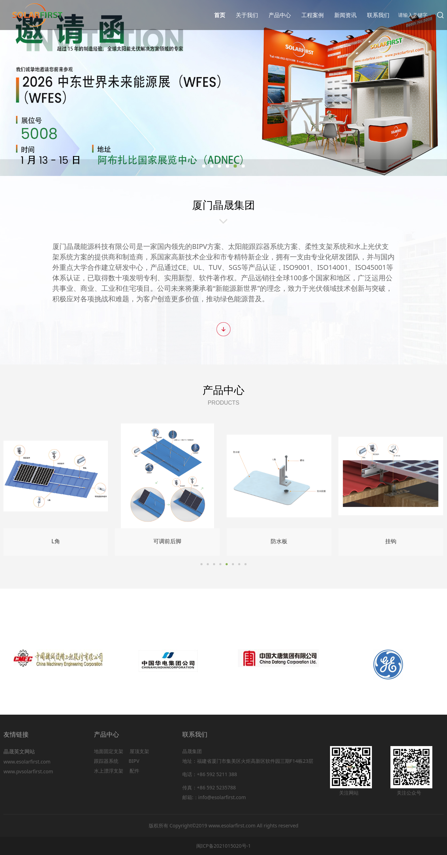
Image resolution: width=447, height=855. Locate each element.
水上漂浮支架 (109, 770)
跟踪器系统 (106, 761)
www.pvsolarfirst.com (28, 771)
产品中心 (280, 15)
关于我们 (247, 15)
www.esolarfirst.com (28, 761)
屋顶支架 (139, 751)
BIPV (134, 761)
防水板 (279, 541)
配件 (134, 770)
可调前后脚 (167, 541)
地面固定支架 (108, 751)
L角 (55, 541)
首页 (219, 15)
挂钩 (390, 541)
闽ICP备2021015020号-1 (223, 845)
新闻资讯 (345, 15)
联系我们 (378, 15)
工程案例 (312, 15)
